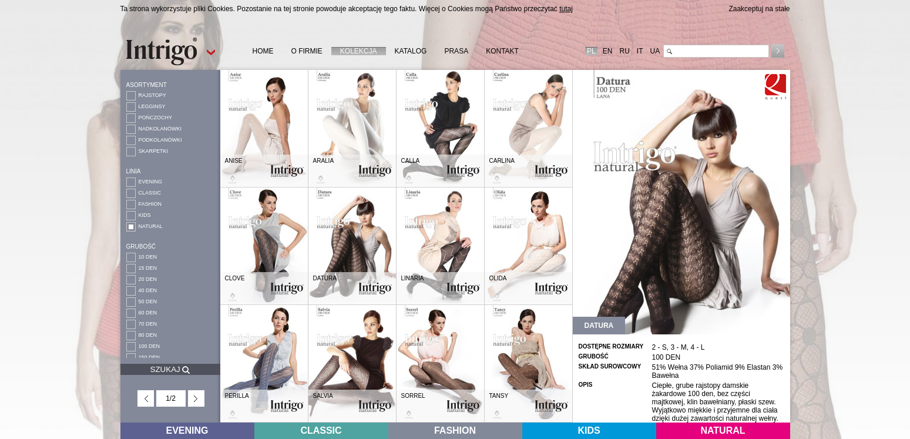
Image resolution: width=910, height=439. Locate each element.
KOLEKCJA (358, 51)
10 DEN (148, 257)
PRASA (456, 51)
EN (608, 51)
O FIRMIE (307, 51)
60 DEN (148, 313)
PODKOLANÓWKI (160, 140)
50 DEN (148, 301)
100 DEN (149, 346)
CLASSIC (150, 193)
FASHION (150, 204)
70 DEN (148, 324)
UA (655, 51)
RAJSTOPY (152, 95)
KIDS (145, 215)
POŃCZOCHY (156, 117)
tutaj (566, 9)
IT (640, 51)
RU (624, 51)
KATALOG (411, 51)
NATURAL (151, 226)
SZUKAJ (170, 369)
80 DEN (148, 335)
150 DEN (149, 357)
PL (591, 51)
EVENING (151, 182)
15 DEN (148, 268)
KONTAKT (502, 51)
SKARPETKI (154, 151)
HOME (263, 51)
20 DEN (148, 279)
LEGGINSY (152, 106)
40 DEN (148, 290)
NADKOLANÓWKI (160, 129)
